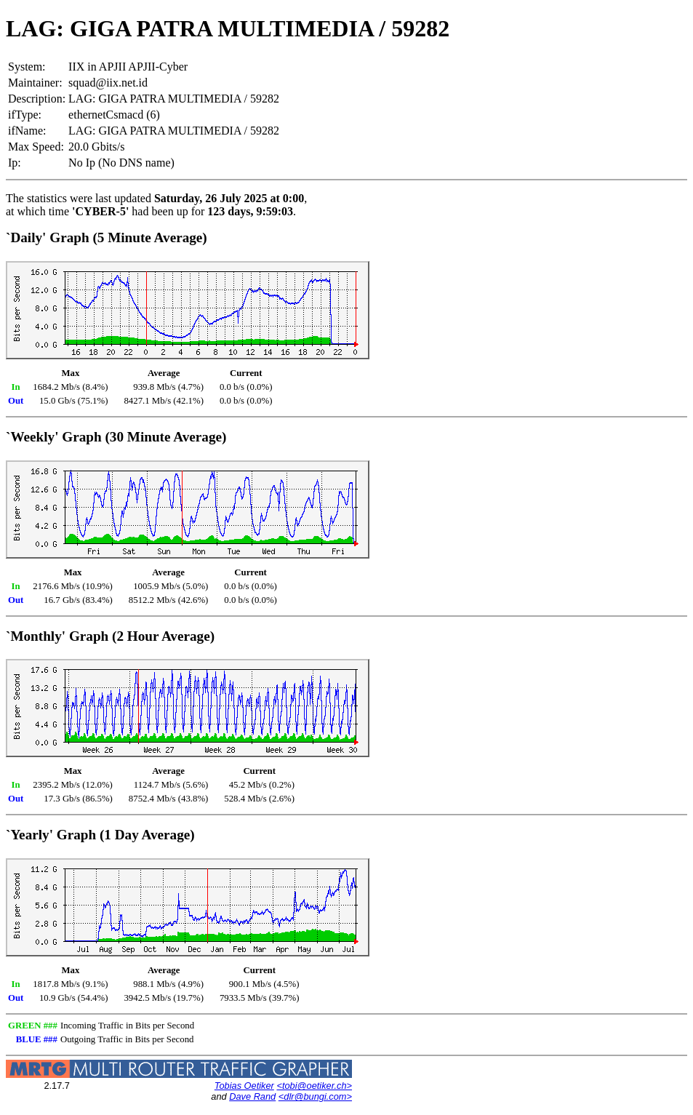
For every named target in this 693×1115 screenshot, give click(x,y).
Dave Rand (252, 1096)
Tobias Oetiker (244, 1085)
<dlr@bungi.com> (315, 1096)
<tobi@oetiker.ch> (314, 1085)
